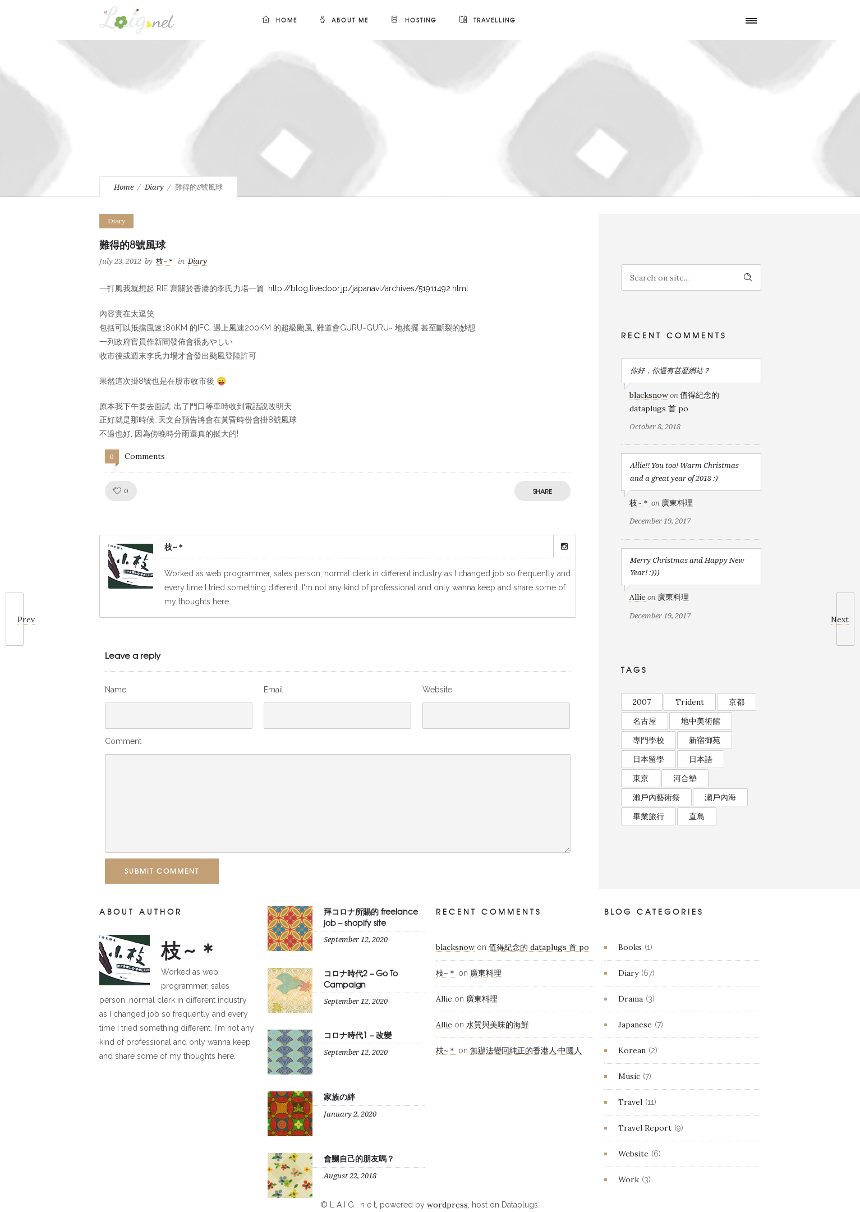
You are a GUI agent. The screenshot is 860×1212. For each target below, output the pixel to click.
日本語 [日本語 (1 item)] (700, 759)
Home (279, 20)
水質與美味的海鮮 (497, 1025)
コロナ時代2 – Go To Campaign (361, 978)
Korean (632, 1050)
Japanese (635, 1025)
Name (115, 689)
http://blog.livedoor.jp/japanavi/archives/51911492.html (368, 288)
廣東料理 (677, 503)
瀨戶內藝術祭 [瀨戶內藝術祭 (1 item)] (656, 797)
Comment (123, 741)
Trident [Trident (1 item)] (689, 702)
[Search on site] (691, 277)
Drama (630, 999)
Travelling (487, 20)
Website (437, 689)
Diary (154, 187)
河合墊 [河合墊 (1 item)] (685, 778)
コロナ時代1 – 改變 (358, 1034)
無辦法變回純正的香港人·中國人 (526, 1050)
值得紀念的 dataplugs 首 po (539, 947)
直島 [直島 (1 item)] (697, 816)
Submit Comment (162, 871)
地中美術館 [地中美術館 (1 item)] (700, 721)
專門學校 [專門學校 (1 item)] (648, 740)
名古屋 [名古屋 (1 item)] (644, 721)
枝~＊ (165, 261)
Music (629, 1076)
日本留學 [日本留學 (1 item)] (648, 759)
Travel (630, 1102)
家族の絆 (339, 1096)
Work (628, 1179)
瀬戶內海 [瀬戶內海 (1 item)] (720, 797)
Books (630, 947)
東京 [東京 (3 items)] (641, 778)
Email (273, 689)
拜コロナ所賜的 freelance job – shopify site (371, 917)
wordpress (447, 1205)
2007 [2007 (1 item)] (642, 702)
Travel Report (645, 1128)
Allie (637, 597)
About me (344, 20)
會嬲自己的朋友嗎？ (359, 1158)
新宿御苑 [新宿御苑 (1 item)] (704, 740)
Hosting (414, 20)
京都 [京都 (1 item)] (736, 702)
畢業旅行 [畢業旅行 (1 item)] (648, 816)
